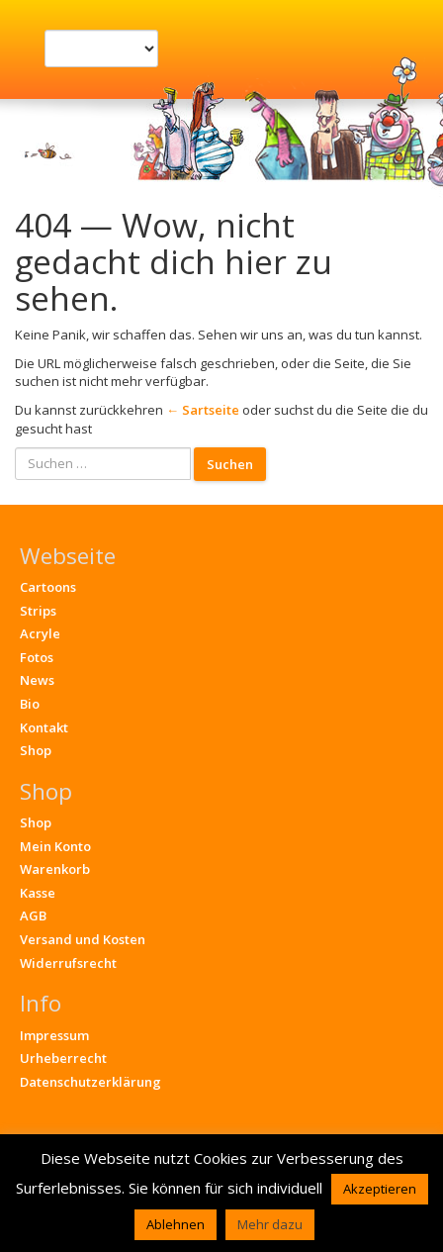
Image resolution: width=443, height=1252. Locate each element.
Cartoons (48, 587)
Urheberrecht (63, 1058)
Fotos (36, 657)
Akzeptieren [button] (379, 1189)
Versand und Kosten (82, 939)
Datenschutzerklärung (90, 1082)
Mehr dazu (270, 1224)
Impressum (54, 1035)
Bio (30, 704)
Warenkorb (55, 869)
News (37, 680)
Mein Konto (55, 846)
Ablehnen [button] (175, 1224)
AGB (33, 915)
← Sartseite (202, 410)
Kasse (37, 893)
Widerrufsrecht (68, 963)
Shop (35, 750)
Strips (38, 611)
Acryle (40, 633)
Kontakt (44, 727)
